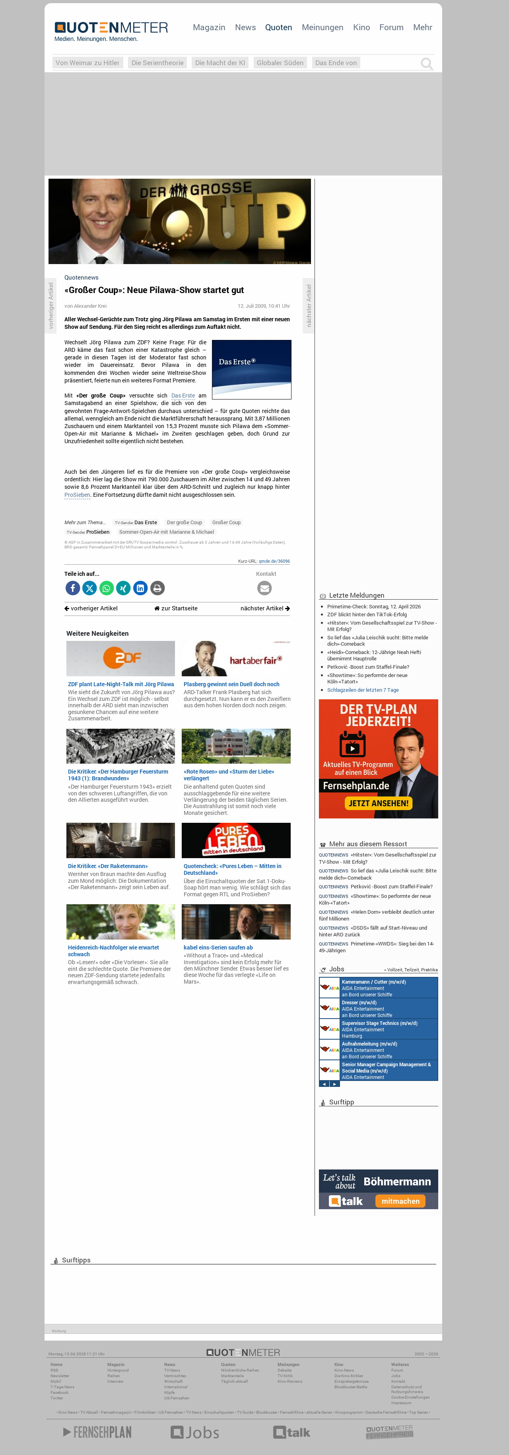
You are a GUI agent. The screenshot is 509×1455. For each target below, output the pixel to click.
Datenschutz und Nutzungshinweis (407, 1389)
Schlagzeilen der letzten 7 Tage (363, 689)
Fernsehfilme (291, 1412)
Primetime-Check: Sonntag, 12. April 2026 (374, 606)
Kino (361, 27)
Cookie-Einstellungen (410, 1397)
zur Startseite (176, 608)
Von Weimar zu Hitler (88, 62)
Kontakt (398, 1381)
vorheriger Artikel (91, 608)
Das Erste (183, 395)
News (245, 27)
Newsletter (60, 1375)
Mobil (56, 1381)
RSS (54, 1370)
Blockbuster (266, 1412)
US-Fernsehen (176, 1398)
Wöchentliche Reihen (240, 1370)
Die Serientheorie (158, 62)
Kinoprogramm (349, 1412)
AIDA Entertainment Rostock (375, 1070)
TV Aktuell (89, 1412)
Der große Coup (184, 522)
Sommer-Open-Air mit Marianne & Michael (166, 532)
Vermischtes (175, 1375)
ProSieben (77, 494)
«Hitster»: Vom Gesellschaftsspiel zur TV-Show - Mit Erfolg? (382, 626)
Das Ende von (336, 62)
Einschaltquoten (219, 1412)
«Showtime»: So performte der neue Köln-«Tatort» (367, 678)
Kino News (68, 1412)
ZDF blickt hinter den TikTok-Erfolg (367, 614)
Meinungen (323, 27)
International (176, 1386)
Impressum (401, 1402)
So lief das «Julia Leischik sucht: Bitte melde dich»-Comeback (377, 640)
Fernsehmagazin (116, 1412)
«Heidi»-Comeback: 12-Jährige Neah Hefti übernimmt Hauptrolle (374, 655)
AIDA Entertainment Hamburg (369, 1029)
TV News (194, 1412)
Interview (115, 1381)
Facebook (59, 1392)
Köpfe (169, 1392)
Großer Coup (226, 522)
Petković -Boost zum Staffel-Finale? (368, 666)
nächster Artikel (265, 608)
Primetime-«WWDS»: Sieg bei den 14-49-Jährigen (376, 946)
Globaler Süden (280, 62)
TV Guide (245, 1412)
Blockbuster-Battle (350, 1386)
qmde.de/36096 (274, 561)
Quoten (278, 27)
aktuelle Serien (319, 1412)
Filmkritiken (145, 1412)
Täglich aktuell (234, 1381)
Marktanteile (232, 1375)
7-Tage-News (62, 1386)
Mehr (422, 27)
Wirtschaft (173, 1381)
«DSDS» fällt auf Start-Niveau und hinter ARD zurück (373, 931)
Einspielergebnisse (351, 1381)
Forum (391, 27)
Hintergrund (118, 1370)
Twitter (57, 1398)
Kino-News (344, 1370)
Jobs (395, 1375)
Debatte (284, 1370)
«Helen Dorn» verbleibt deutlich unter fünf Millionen (376, 915)
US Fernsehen (171, 1412)
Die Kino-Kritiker (348, 1375)
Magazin (209, 27)
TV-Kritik (285, 1375)
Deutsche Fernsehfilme (385, 1412)
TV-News (172, 1370)
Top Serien (418, 1412)
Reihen (113, 1375)
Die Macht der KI (220, 62)
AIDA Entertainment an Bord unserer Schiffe (363, 988)
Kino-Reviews (290, 1381)
